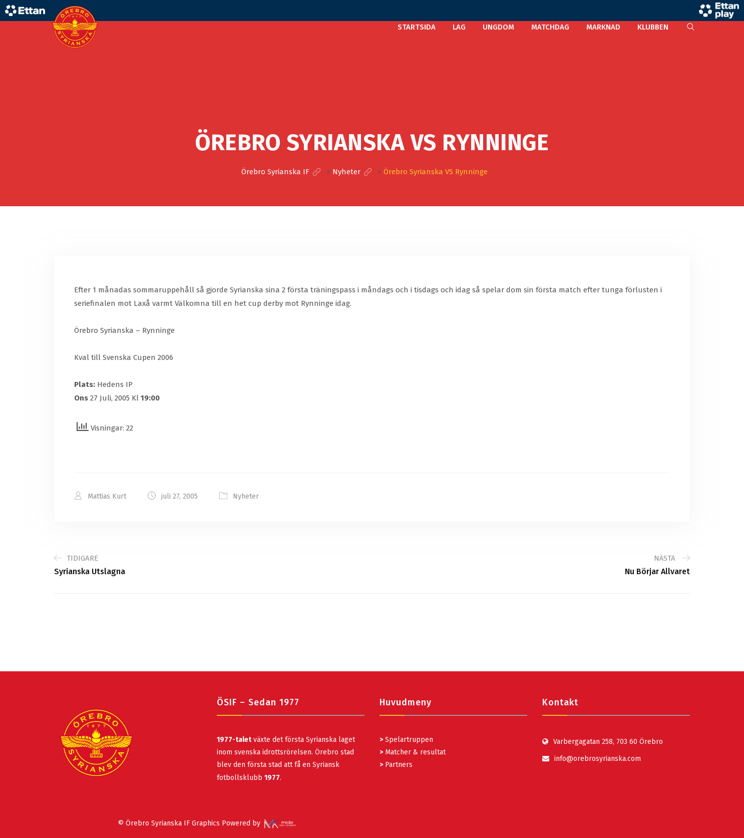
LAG (459, 27)
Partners (396, 764)
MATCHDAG (550, 27)
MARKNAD (603, 27)
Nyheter (246, 496)
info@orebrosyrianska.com (597, 758)
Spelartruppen (408, 739)
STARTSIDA (417, 27)
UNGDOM (498, 27)
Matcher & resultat (413, 752)
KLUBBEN (652, 27)
